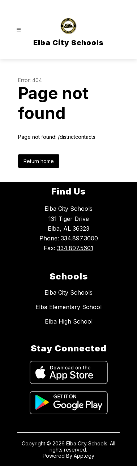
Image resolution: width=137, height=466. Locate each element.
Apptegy (84, 456)
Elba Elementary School (68, 307)
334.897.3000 (79, 238)
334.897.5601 (75, 248)
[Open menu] (18, 30)
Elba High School (69, 321)
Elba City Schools (68, 292)
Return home (38, 161)
